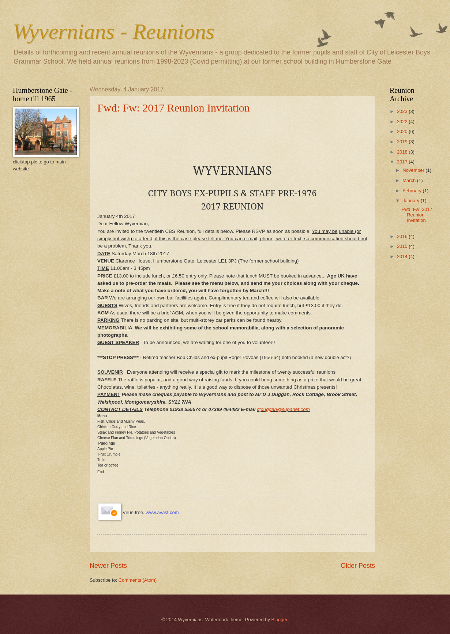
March (409, 180)
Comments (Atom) (138, 580)
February (412, 190)
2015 (403, 246)
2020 (403, 131)
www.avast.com (162, 512)
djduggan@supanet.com (283, 409)
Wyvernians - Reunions (113, 31)
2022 (403, 121)
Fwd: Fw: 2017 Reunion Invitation (173, 108)
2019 (403, 141)
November (413, 170)
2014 (403, 256)
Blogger (279, 619)
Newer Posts (108, 565)
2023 (403, 111)
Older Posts (358, 565)
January (411, 200)
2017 (403, 162)
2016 (403, 236)
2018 (403, 152)
